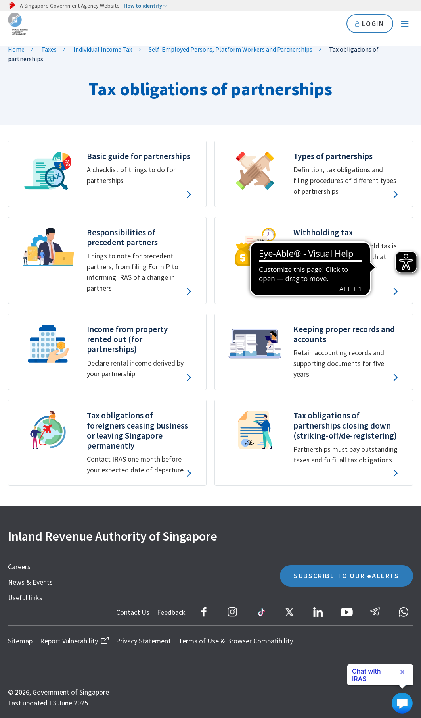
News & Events (30, 582)
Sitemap (20, 640)
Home (16, 49)
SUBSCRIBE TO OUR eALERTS (346, 575)
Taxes (49, 49)
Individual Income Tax (102, 49)
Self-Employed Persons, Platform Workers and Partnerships (230, 49)
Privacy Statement (143, 640)
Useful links (25, 597)
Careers (19, 566)
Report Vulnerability (74, 640)
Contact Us (132, 612)
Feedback (171, 612)
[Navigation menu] (404, 23)
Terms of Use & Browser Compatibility (235, 640)
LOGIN (370, 23)
